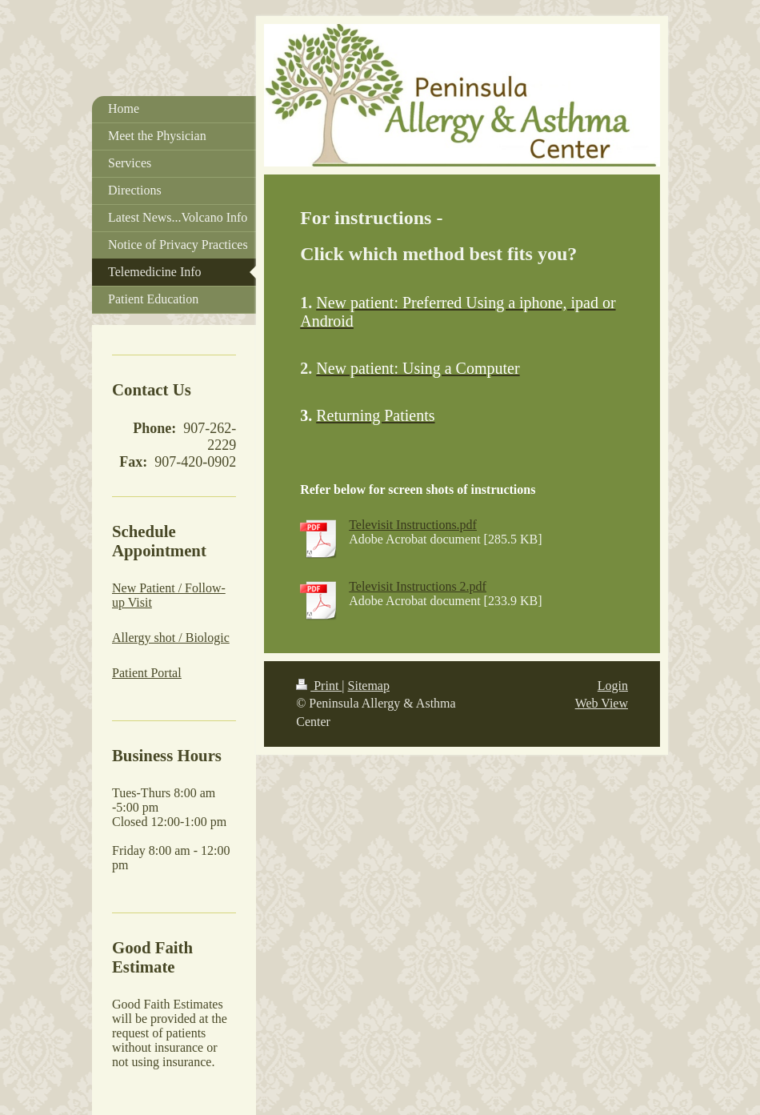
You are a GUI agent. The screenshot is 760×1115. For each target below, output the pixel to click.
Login (613, 685)
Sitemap (369, 685)
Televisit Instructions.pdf (413, 524)
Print (319, 685)
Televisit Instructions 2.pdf (417, 586)
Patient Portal (147, 673)
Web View (601, 703)
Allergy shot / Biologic (171, 637)
